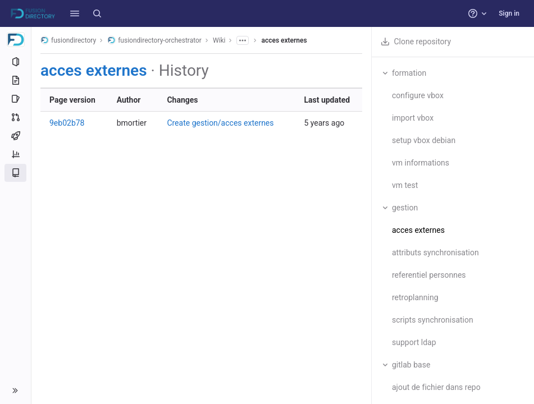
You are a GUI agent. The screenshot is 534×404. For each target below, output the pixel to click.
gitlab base (411, 364)
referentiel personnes (429, 274)
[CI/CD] (15, 136)
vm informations (420, 162)
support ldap (414, 342)
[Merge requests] (15, 117)
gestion (405, 207)
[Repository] (15, 80)
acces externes (284, 40)
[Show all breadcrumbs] (242, 40)
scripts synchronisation (432, 319)
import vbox (412, 117)
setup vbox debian (423, 140)
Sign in (509, 13)
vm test (405, 185)
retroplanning (415, 297)
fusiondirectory (68, 40)
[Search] (97, 13)
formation (409, 72)
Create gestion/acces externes (220, 122)
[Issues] (15, 99)
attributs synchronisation (435, 252)
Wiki (219, 40)
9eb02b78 (67, 122)
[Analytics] (15, 154)
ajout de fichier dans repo (436, 387)
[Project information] (15, 62)
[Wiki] (15, 173)
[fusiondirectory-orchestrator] (15, 39)
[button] (75, 13)
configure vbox (418, 95)
